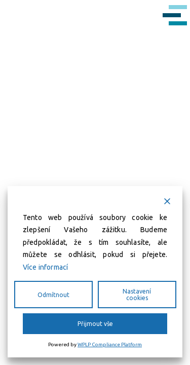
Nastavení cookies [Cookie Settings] (137, 294)
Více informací (45, 267)
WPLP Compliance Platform (110, 344)
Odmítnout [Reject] (53, 294)
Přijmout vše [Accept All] (95, 323)
